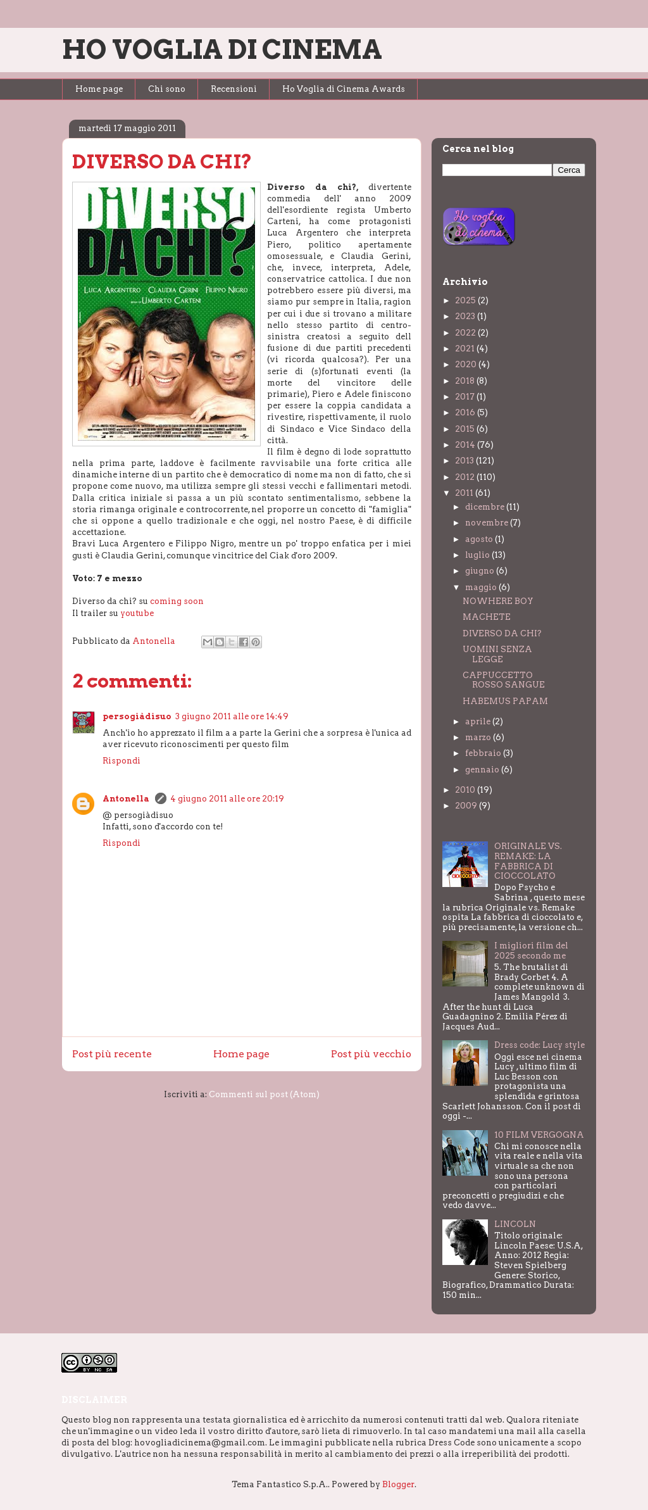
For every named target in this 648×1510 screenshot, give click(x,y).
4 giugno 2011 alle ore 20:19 (227, 798)
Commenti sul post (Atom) (264, 1094)
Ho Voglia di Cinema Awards (343, 89)
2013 (465, 460)
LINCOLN (515, 1224)
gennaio (483, 769)
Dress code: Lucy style (539, 1045)
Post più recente (112, 1054)
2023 (466, 316)
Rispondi (121, 760)
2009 (467, 805)
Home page (99, 89)
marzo (479, 737)
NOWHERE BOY (498, 601)
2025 (466, 300)
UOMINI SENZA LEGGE (497, 654)
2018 (466, 381)
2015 (466, 429)
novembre (487, 522)
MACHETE (487, 617)
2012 (466, 477)
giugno (480, 571)
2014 (466, 445)
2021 (466, 348)
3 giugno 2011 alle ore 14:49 (232, 716)
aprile (478, 721)
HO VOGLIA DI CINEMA (222, 49)
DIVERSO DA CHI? (502, 633)
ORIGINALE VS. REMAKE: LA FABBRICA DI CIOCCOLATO (528, 861)
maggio (482, 587)
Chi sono (166, 89)
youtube (137, 613)
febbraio (484, 753)
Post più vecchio (371, 1054)
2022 (466, 332)
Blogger (398, 1484)
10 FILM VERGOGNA (539, 1135)
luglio (478, 555)
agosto (480, 539)
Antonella (127, 798)
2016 (466, 412)
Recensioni (234, 89)
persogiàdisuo (137, 716)
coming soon (177, 601)
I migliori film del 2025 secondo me (531, 950)
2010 (466, 790)
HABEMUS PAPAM (505, 701)
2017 (466, 396)
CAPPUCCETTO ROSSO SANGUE (504, 680)
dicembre (485, 507)
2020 (466, 364)
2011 (465, 493)
